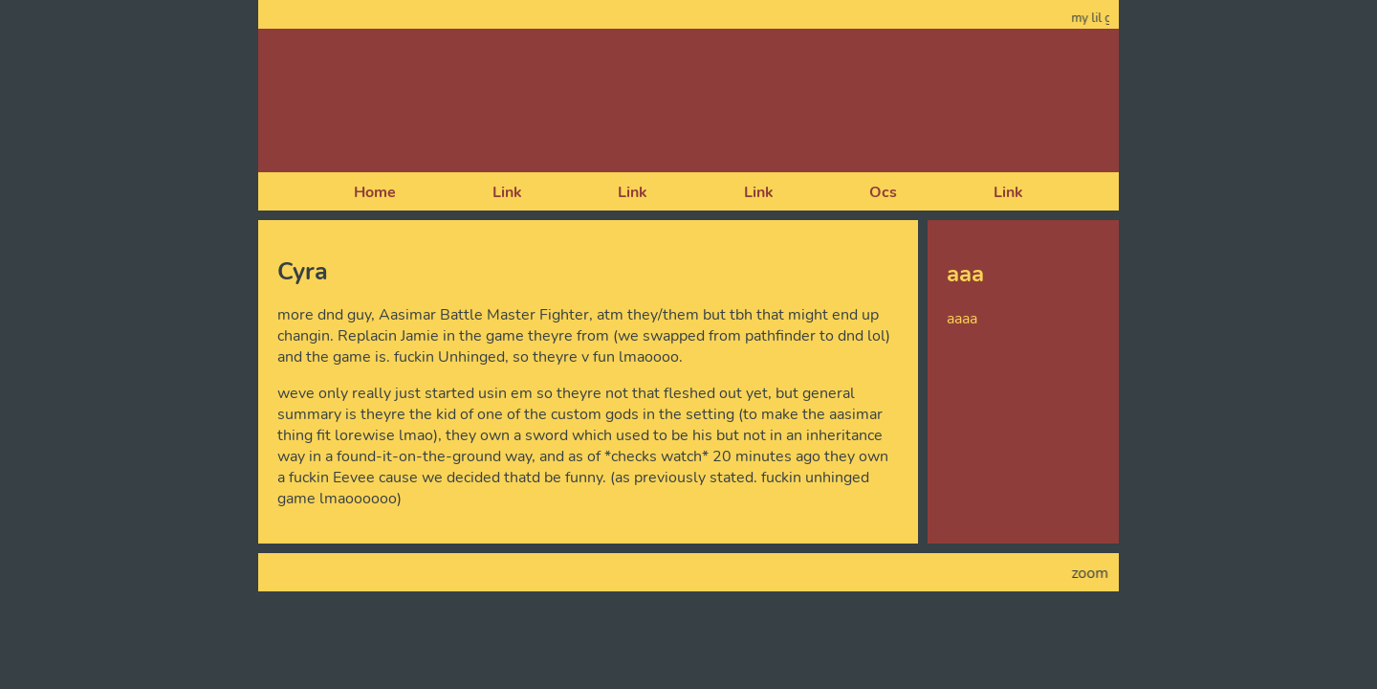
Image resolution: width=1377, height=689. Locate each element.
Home (375, 192)
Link (507, 192)
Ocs (883, 192)
